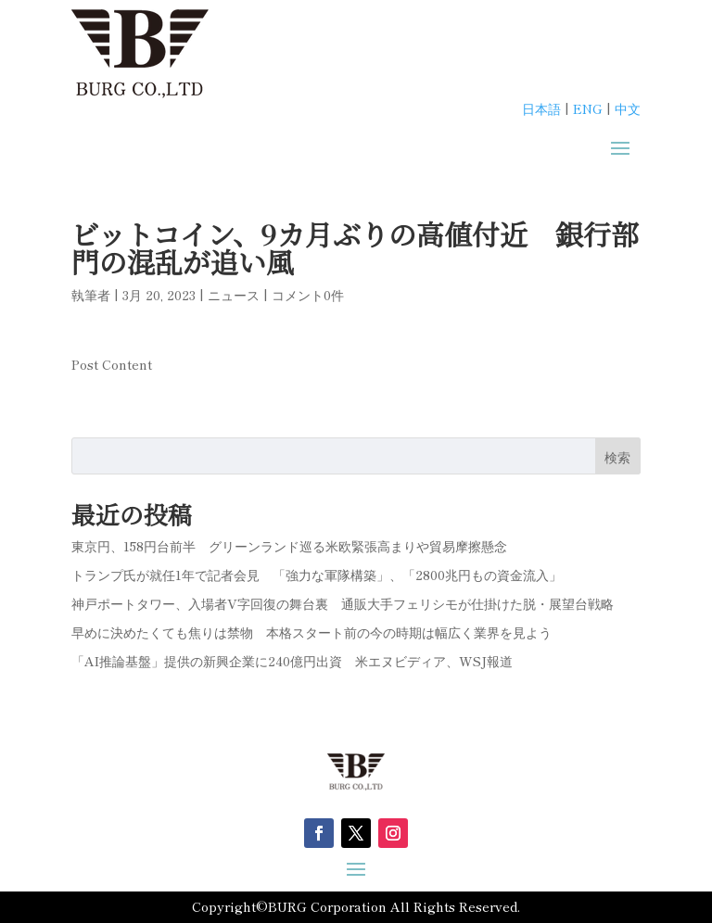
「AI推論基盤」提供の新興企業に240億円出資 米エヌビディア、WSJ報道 (292, 660)
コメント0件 (308, 294)
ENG (588, 108)
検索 (617, 457)
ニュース (234, 294)
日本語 (541, 108)
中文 (628, 108)
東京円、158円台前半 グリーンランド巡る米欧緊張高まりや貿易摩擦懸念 (289, 546)
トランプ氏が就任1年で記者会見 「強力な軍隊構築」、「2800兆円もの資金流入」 (316, 574)
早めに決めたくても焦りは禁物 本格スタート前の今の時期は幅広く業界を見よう (311, 632)
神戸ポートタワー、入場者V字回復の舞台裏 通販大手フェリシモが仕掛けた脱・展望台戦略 (342, 603)
